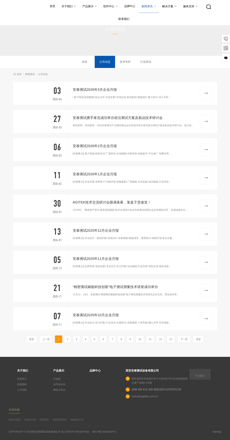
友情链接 (14, 409)
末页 (198, 339)
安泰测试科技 (59, 419)
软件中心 (110, 6)
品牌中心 (129, 6)
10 (139, 339)
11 (150, 339)
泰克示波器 (15, 419)
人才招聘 (22, 389)
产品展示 (89, 6)
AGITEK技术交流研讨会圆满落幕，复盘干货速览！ (112, 202)
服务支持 (190, 6)
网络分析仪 (59, 389)
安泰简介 (22, 378)
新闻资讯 (149, 6)
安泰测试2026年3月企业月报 (95, 89)
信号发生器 (59, 384)
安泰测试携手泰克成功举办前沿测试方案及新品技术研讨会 (118, 118)
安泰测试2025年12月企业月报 (96, 230)
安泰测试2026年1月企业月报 (95, 174)
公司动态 (104, 61)
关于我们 (69, 6)
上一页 (46, 339)
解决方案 (169, 6)
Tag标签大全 (77, 419)
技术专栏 (125, 61)
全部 (84, 61)
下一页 (184, 339)
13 (170, 339)
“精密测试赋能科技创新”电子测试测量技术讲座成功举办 (115, 287)
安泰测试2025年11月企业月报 (96, 259)
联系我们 (123, 18)
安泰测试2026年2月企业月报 (95, 146)
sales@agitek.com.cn (145, 396)
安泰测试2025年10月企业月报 (96, 315)
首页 (52, 6)
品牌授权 (22, 384)
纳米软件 (44, 419)
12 (160, 339)
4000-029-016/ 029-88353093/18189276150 (156, 389)
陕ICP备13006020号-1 (104, 431)
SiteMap (217, 431)
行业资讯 (145, 61)
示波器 (56, 378)
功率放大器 (30, 419)
